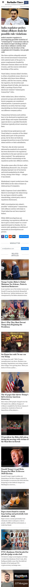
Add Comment (24, 236)
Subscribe (25, 248)
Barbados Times (15, 2)
